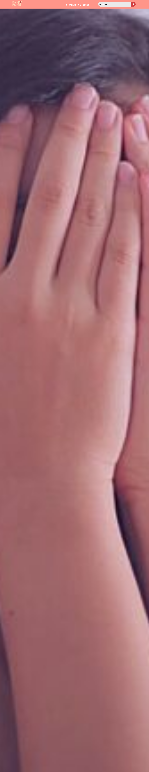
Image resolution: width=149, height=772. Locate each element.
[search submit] (133, 4)
